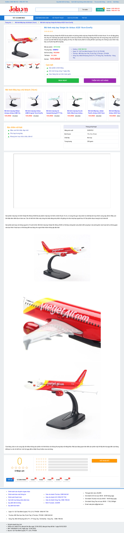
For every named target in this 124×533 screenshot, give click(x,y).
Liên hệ (109, 2)
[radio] (12, 467)
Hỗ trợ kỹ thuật (58, 18)
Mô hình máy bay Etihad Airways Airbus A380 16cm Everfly (14, 112)
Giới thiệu (116, 2)
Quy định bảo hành (13, 505)
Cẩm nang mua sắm (42, 18)
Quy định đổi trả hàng (62, 2)
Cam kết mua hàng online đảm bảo (82, 2)
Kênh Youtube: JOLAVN (53, 503)
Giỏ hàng (100, 9)
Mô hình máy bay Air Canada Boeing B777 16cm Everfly (56, 112)
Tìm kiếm (85, 9)
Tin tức (84, 18)
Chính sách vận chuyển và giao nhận (19, 491)
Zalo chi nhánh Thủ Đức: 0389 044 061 (57, 494)
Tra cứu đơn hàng (99, 2)
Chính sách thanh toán (15, 497)
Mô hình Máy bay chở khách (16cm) (26, 22)
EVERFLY (55, 50)
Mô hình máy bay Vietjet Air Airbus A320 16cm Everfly (56, 22)
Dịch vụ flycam (73, 18)
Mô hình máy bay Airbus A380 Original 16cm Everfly (35, 112)
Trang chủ (9, 22)
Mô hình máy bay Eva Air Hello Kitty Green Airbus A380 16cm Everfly (76, 112)
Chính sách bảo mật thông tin (17, 494)
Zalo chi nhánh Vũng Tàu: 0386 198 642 (58, 500)
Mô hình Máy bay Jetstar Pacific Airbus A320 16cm (97, 112)
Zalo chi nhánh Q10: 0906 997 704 (56, 497)
